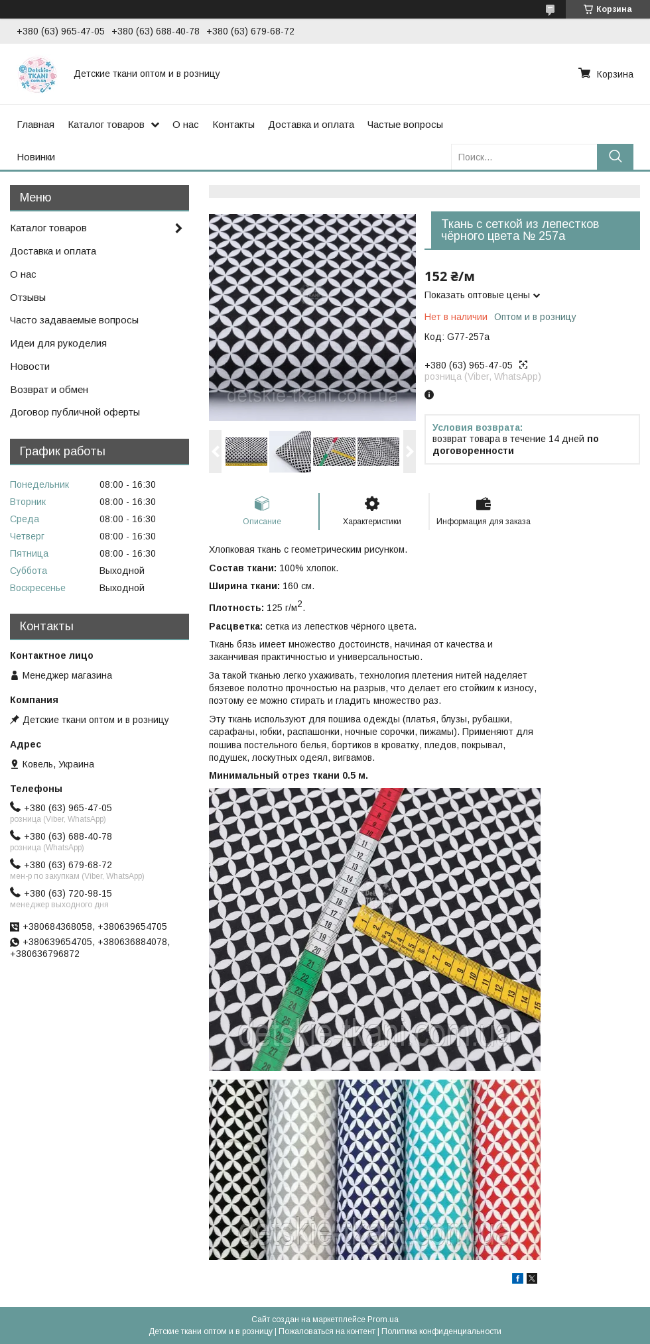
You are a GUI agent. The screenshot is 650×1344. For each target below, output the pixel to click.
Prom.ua (383, 1319)
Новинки (36, 156)
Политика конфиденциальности (441, 1331)
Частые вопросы (405, 124)
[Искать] (615, 157)
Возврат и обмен (49, 389)
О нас (185, 124)
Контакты (233, 124)
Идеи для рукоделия (58, 343)
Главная (35, 124)
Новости (30, 366)
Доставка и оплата (311, 124)
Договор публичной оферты (75, 412)
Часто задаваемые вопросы (74, 319)
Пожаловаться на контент (327, 1331)
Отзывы (28, 297)
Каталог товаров (106, 124)
